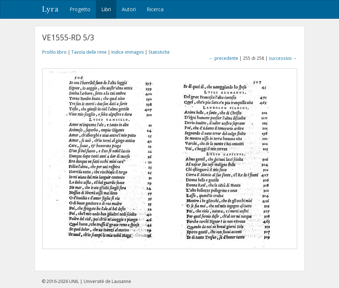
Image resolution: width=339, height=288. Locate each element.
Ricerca (155, 9)
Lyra (50, 9)
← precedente (223, 58)
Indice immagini (127, 52)
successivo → (283, 58)
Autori (129, 9)
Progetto (80, 9)
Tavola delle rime (89, 52)
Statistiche (159, 52)
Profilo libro (54, 52)
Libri (106, 9)
